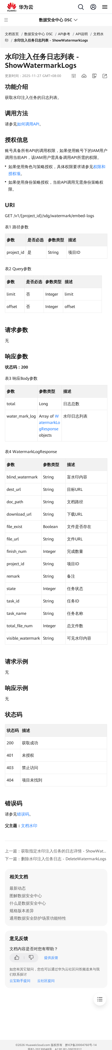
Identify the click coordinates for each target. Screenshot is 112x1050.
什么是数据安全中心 (28, 903)
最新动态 (18, 888)
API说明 (82, 34)
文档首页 (12, 34)
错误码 (23, 814)
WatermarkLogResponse (49, 422)
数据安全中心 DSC (38, 34)
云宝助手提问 (20, 981)
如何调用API (28, 124)
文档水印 (29, 825)
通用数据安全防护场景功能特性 (38, 918)
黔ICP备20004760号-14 (81, 1045)
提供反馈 (51, 958)
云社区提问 (46, 981)
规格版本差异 (22, 910)
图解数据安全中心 (26, 895)
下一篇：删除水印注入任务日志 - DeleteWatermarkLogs (55, 858)
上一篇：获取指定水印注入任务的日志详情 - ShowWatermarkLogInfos (56, 851)
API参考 (64, 34)
